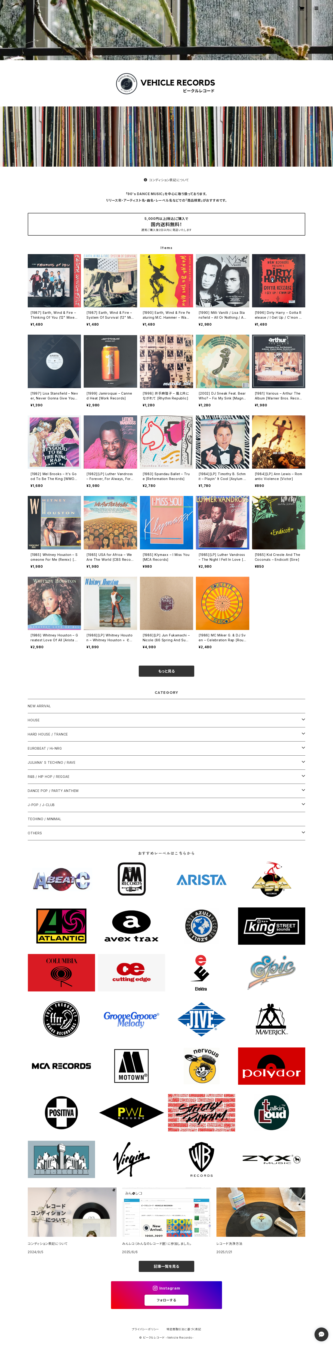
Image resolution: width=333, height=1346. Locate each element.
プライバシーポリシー (145, 1329)
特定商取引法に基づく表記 (183, 1329)
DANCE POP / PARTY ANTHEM (53, 791)
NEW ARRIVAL (39, 706)
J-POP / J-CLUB (41, 805)
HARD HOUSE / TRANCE (48, 734)
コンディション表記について (166, 180)
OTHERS (35, 833)
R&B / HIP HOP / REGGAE (49, 777)
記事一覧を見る (166, 1266)
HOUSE (34, 720)
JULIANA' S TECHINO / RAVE (52, 762)
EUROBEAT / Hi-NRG (45, 748)
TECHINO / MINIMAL (44, 819)
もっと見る (166, 671)
